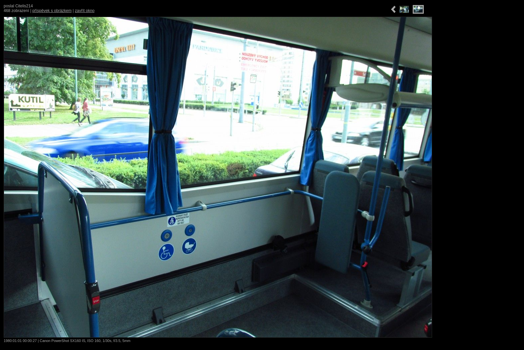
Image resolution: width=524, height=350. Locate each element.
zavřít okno (85, 10)
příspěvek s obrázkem (52, 10)
